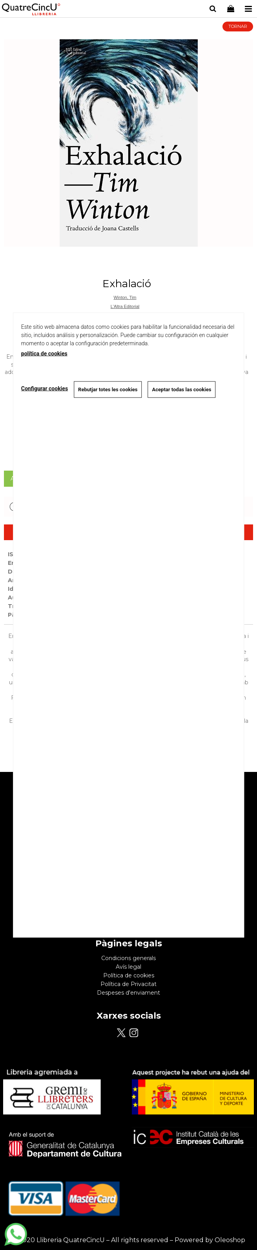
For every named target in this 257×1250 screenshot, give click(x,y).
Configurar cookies (44, 388)
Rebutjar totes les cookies (107, 389)
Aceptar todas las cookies (181, 389)
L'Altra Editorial (125, 306)
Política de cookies (128, 975)
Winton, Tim (124, 297)
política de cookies (44, 353)
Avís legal (128, 966)
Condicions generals (128, 958)
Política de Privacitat (128, 984)
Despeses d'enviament (128, 992)
